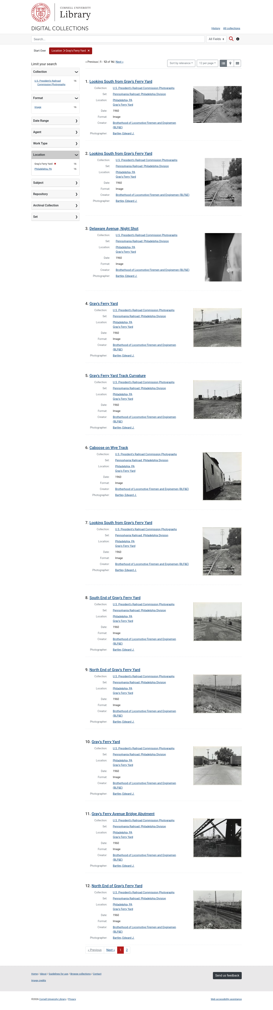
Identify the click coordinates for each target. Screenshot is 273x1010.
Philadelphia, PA (43, 168)
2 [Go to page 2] (127, 950)
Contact (97, 973)
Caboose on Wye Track (108, 447)
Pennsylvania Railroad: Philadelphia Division (139, 94)
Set (35, 217)
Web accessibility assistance (226, 999)
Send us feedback (227, 975)
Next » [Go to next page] (110, 950)
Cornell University (40, 12)
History (216, 28)
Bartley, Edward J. (123, 133)
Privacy (72, 999)
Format (38, 98)
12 (206, 63)
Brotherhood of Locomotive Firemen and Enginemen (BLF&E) (153, 195)
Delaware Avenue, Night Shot (113, 228)
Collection (40, 72)
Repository (40, 194)
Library (75, 12)
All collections (231, 28)
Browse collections (80, 973)
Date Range (41, 120)
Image (38, 107)
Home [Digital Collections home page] (34, 973)
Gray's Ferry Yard (123, 104)
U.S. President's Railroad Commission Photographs (143, 88)
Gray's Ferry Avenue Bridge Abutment (123, 814)
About (43, 973)
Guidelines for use (58, 973)
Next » (119, 62)
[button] (70, 50)
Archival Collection (46, 205)
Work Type (40, 143)
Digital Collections (60, 28)
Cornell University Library (52, 999)
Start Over (40, 50)
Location (39, 155)
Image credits (38, 980)
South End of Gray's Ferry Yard (114, 597)
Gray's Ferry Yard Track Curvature (117, 375)
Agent (37, 132)
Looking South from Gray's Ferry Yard (120, 81)
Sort (180, 63)
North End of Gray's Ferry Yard (114, 669)
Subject (38, 182)
